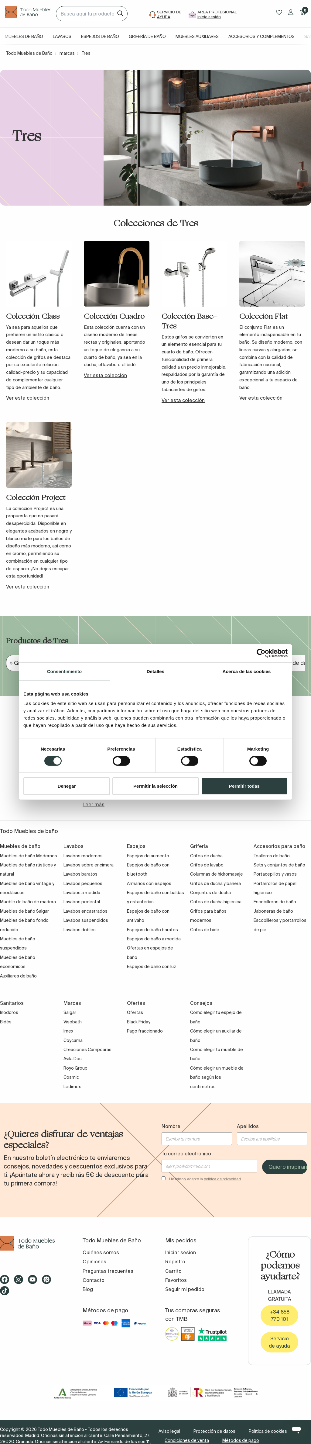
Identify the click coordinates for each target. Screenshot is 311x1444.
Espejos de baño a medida (154, 938)
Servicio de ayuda (279, 1342)
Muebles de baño (24, 36)
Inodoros (9, 1012)
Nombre (171, 1126)
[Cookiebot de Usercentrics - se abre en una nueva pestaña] (261, 653)
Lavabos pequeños (82, 883)
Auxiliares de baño (18, 976)
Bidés (6, 1021)
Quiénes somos (101, 1252)
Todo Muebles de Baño (29, 53)
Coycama (73, 1040)
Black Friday (138, 1021)
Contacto (93, 1280)
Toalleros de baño (272, 855)
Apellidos (248, 1126)
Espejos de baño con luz (151, 966)
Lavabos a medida (81, 892)
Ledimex (72, 1086)
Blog (88, 1289)
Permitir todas (244, 786)
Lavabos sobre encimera (88, 865)
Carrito (173, 1271)
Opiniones (94, 1261)
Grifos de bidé (204, 929)
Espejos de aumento (148, 855)
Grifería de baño (147, 36)
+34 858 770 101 (279, 1315)
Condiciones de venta (187, 1440)
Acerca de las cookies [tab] (247, 671)
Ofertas (135, 1012)
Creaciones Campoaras (87, 1049)
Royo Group (75, 1068)
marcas (67, 53)
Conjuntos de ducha (210, 892)
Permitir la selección (155, 786)
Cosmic (71, 1077)
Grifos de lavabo (207, 865)
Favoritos (176, 1280)
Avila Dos (72, 1058)
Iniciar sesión (180, 1252)
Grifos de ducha (206, 855)
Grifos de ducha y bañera (215, 883)
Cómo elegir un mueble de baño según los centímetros (217, 1077)
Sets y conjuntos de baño (279, 865)
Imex (68, 1031)
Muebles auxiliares (197, 36)
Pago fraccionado (145, 1031)
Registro (175, 1261)
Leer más (93, 804)
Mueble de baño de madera (28, 901)
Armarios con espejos (149, 883)
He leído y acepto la (205, 1179)
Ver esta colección (27, 398)
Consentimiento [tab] (64, 671)
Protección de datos (214, 1431)
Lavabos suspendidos (85, 920)
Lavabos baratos (80, 874)
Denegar (66, 786)
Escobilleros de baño (275, 901)
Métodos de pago (240, 1440)
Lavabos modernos (83, 855)
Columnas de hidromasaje (216, 874)
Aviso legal (169, 1431)
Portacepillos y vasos (275, 874)
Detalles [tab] (155, 671)
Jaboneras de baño (273, 911)
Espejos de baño (100, 36)
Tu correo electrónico (186, 1153)
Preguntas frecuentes (108, 1271)
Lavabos (62, 36)
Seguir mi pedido (184, 1289)
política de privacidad (222, 1179)
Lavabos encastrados (85, 911)
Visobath (72, 1021)
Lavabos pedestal (81, 901)
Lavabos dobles (79, 929)
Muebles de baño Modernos (28, 855)
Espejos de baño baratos (152, 929)
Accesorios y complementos (261, 36)
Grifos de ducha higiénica (215, 901)
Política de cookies (268, 1431)
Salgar (69, 1012)
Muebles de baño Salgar (24, 911)
